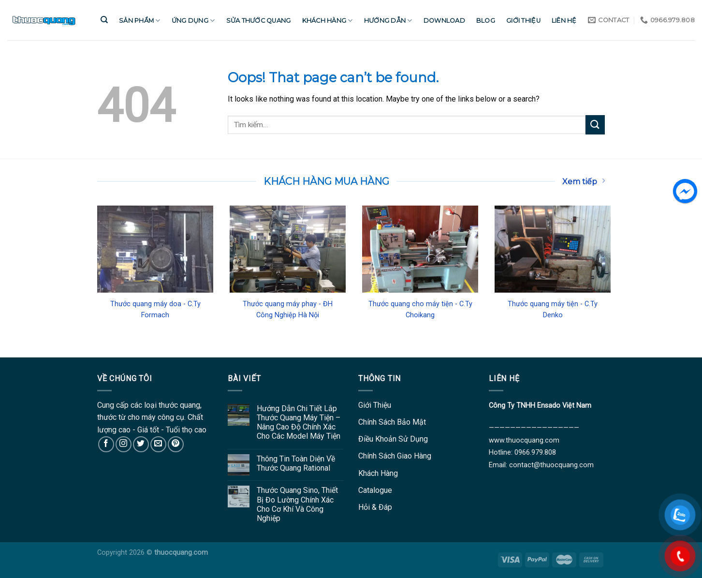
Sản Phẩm (140, 20)
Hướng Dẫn (388, 20)
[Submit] (595, 124)
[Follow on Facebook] (106, 444)
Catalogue (375, 490)
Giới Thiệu (523, 20)
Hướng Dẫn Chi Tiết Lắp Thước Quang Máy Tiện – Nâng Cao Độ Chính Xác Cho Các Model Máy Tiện (298, 422)
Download (444, 20)
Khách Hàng (327, 20)
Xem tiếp (583, 181)
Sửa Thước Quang (258, 20)
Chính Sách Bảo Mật (392, 422)
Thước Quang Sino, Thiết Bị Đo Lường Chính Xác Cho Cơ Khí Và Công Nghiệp (297, 504)
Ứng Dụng (193, 20)
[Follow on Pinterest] (176, 444)
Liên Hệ (564, 20)
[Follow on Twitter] (141, 444)
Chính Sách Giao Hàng (394, 455)
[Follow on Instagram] (124, 444)
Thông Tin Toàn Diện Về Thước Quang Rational (296, 463)
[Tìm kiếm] (104, 20)
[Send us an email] (158, 444)
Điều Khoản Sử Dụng (393, 439)
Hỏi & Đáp (375, 507)
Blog (485, 20)
